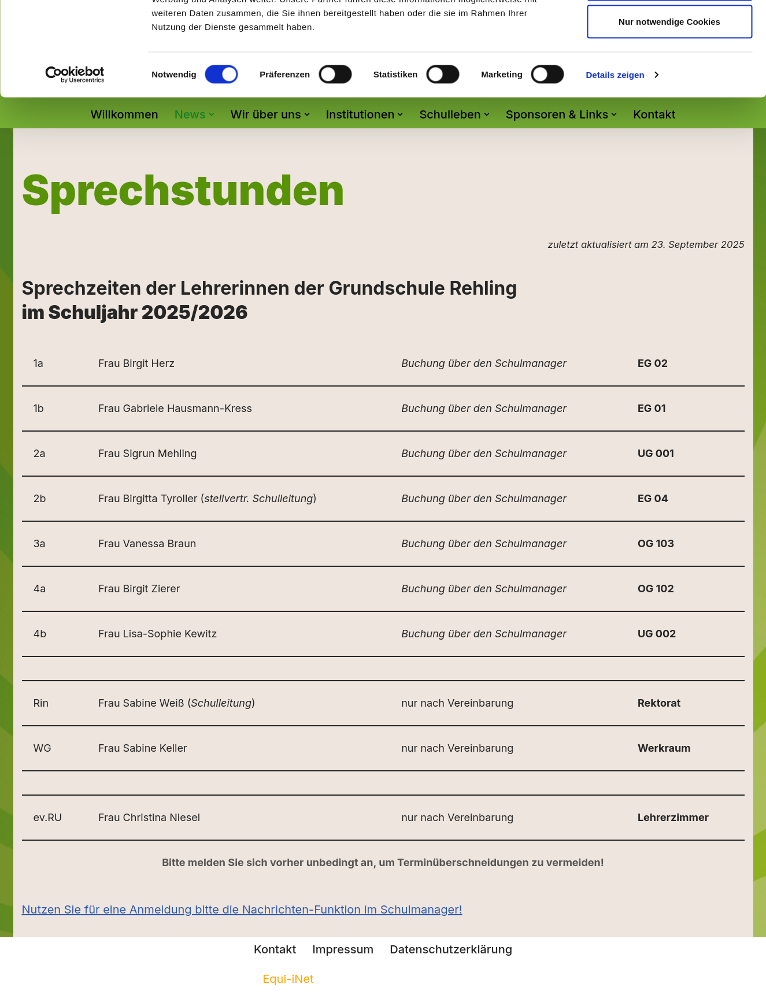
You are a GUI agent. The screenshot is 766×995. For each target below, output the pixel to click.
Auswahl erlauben (669, 68)
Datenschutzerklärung (451, 949)
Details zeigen (615, 159)
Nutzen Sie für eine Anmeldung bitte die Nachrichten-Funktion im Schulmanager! (242, 909)
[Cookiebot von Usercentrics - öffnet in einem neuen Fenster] (74, 159)
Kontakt (275, 949)
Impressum (342, 949)
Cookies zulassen (669, 30)
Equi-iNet (287, 979)
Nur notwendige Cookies (669, 106)
